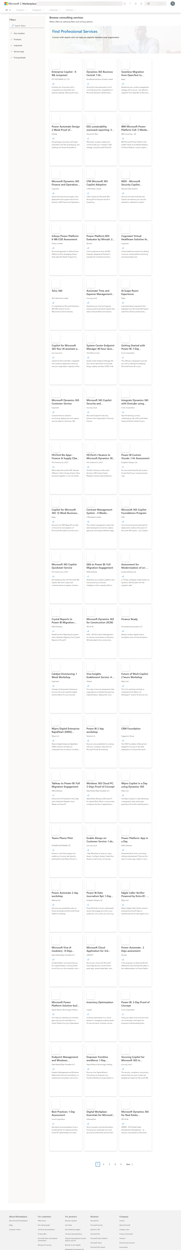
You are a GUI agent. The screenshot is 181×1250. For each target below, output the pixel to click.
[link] (65, 84)
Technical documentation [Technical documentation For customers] (46, 1229)
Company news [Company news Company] (124, 1229)
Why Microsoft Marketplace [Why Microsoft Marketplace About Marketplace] (18, 1221)
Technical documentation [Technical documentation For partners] (73, 1234)
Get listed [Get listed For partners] (68, 1225)
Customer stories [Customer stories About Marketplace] (15, 1229)
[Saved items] (135, 3)
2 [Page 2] (103, 1164)
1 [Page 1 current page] (97, 1164)
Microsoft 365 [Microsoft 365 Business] (95, 1234)
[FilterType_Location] (11, 33)
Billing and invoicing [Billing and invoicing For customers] (44, 1245)
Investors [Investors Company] (122, 1238)
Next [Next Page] (128, 1164)
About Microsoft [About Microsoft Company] (124, 1225)
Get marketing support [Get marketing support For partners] (72, 1229)
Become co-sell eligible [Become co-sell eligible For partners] (73, 1245)
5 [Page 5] (121, 1164)
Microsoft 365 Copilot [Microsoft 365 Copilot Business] (98, 1247)
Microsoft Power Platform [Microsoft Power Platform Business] (99, 1238)
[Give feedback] (124, 3)
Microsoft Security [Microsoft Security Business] (97, 1225)
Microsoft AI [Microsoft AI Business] (95, 1221)
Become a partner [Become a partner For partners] (71, 1221)
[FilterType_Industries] (11, 45)
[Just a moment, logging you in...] (173, 3)
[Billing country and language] (156, 3)
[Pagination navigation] (115, 1166)
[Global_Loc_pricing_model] (11, 57)
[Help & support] (130, 3)
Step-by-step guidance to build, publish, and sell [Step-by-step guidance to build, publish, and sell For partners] (75, 1239)
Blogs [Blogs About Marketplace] (11, 1225)
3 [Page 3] (109, 1164)
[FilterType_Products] (11, 39)
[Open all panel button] (8, 10)
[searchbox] (29, 26)
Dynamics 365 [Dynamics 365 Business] (95, 1229)
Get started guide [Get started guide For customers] (44, 1225)
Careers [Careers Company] (122, 1221)
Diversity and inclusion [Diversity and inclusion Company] (127, 1243)
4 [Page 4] (115, 1164)
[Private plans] (141, 3)
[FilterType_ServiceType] (11, 51)
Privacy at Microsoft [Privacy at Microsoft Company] (126, 1234)
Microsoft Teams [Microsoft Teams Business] (96, 1243)
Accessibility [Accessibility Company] (123, 1247)
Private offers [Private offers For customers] (42, 1234)
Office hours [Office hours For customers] (42, 1221)
